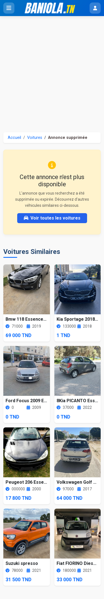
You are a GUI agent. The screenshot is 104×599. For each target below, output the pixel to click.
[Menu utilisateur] (95, 8)
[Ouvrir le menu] (8, 8)
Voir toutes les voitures (52, 218)
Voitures (34, 137)
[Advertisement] (52, 71)
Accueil (14, 137)
